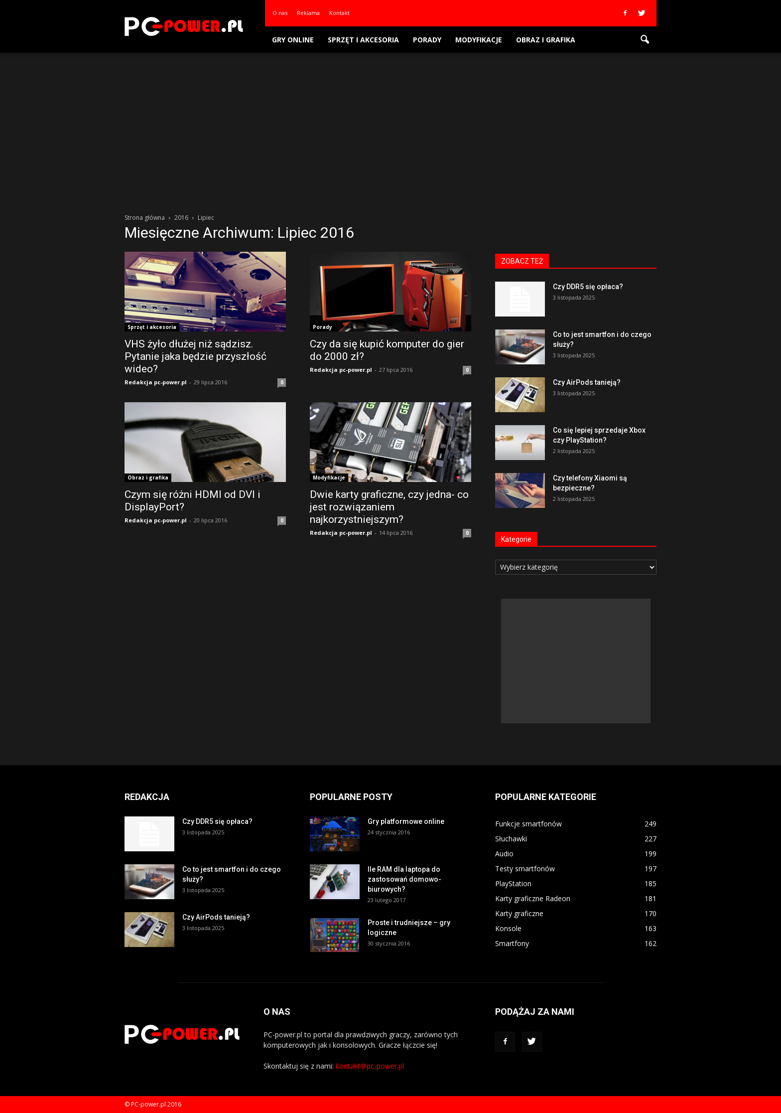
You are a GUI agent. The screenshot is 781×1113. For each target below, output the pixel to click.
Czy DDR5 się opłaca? (588, 287)
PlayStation (513, 883)
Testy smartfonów (525, 868)
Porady (427, 39)
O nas (279, 12)
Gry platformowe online (406, 821)
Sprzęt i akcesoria (363, 39)
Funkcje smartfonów (528, 823)
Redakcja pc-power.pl (156, 382)
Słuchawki (511, 838)
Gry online (293, 39)
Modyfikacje (478, 39)
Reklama (308, 12)
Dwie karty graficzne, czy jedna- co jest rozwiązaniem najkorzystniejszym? (389, 506)
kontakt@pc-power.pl (370, 1066)
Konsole (508, 928)
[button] (644, 40)
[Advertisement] (390, 127)
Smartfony (512, 943)
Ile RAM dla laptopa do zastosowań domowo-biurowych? (404, 879)
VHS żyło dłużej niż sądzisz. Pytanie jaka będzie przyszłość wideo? (195, 356)
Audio (504, 853)
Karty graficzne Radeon (532, 898)
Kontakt (339, 12)
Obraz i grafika (545, 39)
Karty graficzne (519, 913)
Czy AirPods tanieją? (587, 382)
